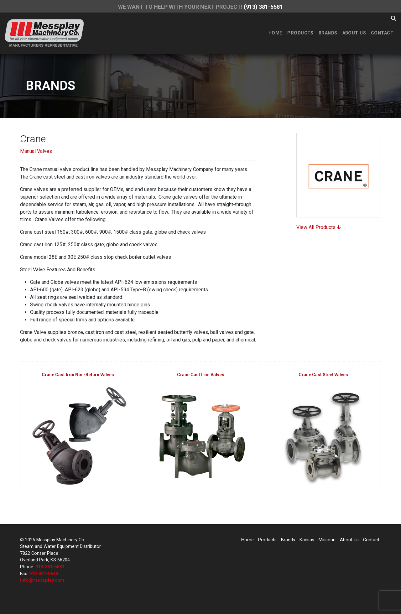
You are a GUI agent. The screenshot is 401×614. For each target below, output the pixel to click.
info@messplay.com (42, 580)
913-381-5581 (49, 567)
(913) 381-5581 (263, 6)
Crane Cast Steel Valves (323, 374)
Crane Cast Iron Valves (200, 374)
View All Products (318, 227)
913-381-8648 (43, 573)
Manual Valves (36, 151)
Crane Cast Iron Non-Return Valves (78, 374)
